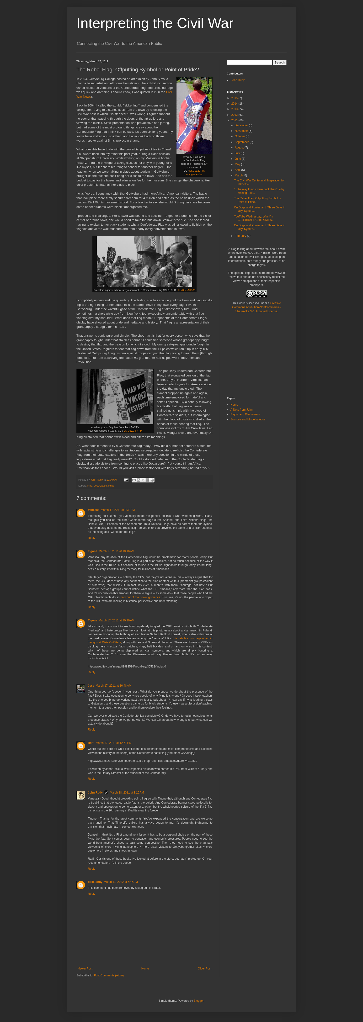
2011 (235, 120)
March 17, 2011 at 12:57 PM (114, 743)
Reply (91, 538)
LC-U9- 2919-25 (187, 290)
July (238, 153)
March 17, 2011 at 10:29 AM (116, 620)
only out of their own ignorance (140, 597)
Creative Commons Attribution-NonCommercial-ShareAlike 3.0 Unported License (256, 307)
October (240, 136)
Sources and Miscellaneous (248, 419)
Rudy (111, 485)
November (242, 130)
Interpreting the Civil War (155, 23)
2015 (235, 98)
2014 (235, 103)
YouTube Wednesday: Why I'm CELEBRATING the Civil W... (254, 218)
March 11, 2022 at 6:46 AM (121, 882)
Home (145, 968)
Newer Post (85, 968)
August (240, 147)
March (239, 175)
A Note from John (241, 409)
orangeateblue (194, 174)
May (238, 164)
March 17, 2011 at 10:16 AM (116, 551)
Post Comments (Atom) (109, 975)
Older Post (204, 968)
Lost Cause (100, 485)
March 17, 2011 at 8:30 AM (118, 510)
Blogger (198, 1000)
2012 (235, 114)
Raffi (91, 743)
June (238, 158)
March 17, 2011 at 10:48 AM (113, 685)
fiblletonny (95, 882)
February (241, 236)
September (242, 142)
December (242, 125)
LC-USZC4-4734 (133, 430)
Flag (89, 485)
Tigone (92, 551)
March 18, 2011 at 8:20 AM (127, 792)
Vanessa (93, 510)
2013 (235, 109)
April (238, 170)
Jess (91, 685)
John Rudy (95, 792)
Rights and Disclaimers (245, 414)
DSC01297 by (197, 170)
